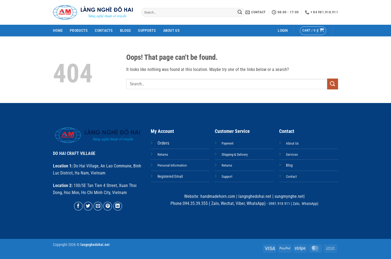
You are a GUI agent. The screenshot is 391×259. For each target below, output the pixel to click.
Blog (289, 165)
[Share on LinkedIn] (117, 206)
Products (79, 30)
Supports (147, 30)
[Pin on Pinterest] (107, 206)
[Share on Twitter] (88, 206)
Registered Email (170, 176)
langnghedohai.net (254, 196)
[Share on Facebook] (78, 206)
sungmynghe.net (288, 196)
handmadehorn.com (217, 196)
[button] (283, 30)
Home (58, 30)
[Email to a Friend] (97, 206)
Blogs (125, 30)
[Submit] (239, 12)
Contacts (104, 30)
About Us (171, 30)
